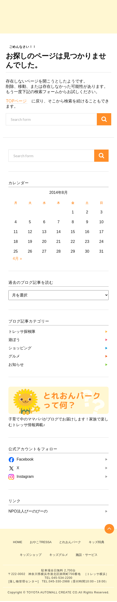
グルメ (81, 22)
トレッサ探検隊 (14, 22)
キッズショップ (30, 555)
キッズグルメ (58, 555)
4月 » (17, 258)
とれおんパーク (70, 542)
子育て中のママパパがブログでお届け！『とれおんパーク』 (58, 6)
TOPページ (16, 100)
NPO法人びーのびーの (28, 511)
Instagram (25, 476)
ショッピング (58, 22)
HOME (16, 542)
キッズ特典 (97, 542)
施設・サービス (87, 555)
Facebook (25, 459)
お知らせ (103, 22)
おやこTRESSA (40, 542)
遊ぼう (36, 22)
